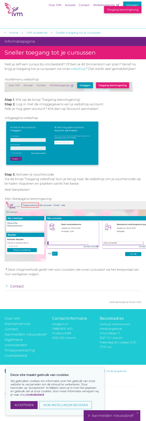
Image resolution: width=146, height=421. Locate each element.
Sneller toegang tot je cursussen (78, 32)
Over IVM (55, 5)
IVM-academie (37, 32)
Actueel (70, 5)
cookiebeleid (34, 394)
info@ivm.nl (60, 324)
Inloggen (132, 5)
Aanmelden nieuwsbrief (25, 334)
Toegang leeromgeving (122, 9)
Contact (84, 5)
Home (13, 32)
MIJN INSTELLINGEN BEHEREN (65, 405)
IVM (28, 11)
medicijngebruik (116, 371)
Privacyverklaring (20, 350)
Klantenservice (17, 324)
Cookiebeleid (16, 356)
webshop (78, 69)
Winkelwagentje (104, 5)
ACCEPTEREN (24, 405)
